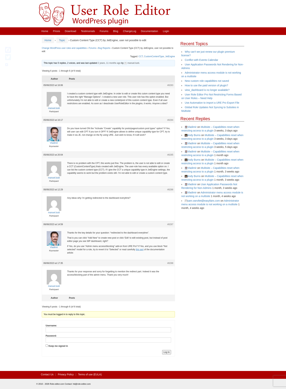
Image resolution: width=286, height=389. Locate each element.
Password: (51, 336)
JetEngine (170, 56)
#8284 (170, 120)
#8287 (170, 224)
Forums (104, 31)
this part (140, 249)
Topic (62, 40)
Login (166, 31)
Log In (167, 352)
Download (70, 31)
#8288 (170, 263)
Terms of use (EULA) (90, 374)
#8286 (170, 189)
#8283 (170, 85)
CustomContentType (154, 56)
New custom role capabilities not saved (207, 80)
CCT (141, 56)
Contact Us (47, 374)
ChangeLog (129, 31)
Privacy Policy (66, 374)
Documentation (149, 31)
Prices (56, 31)
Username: (51, 325)
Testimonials (88, 31)
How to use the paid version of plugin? (206, 85)
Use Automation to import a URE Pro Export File (212, 102)
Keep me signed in (58, 346)
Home (44, 31)
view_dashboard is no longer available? (207, 90)
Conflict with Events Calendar (201, 59)
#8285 (170, 155)
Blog (115, 31)
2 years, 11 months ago (109, 63)
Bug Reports (104, 48)
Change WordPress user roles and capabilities (64, 48)
